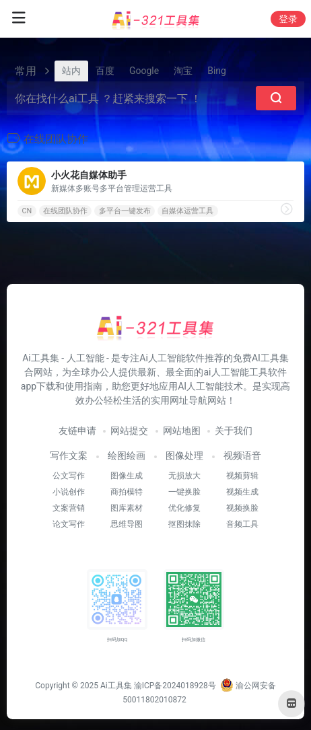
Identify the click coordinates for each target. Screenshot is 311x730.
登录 (288, 18)
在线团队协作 (65, 211)
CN (27, 211)
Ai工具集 (116, 685)
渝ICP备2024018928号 (175, 685)
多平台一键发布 (125, 211)
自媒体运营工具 (187, 211)
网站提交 (129, 430)
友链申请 (77, 430)
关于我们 (233, 430)
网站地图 (182, 430)
